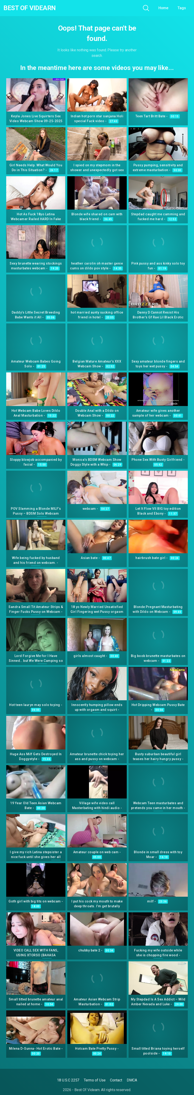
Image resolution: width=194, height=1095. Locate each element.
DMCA (132, 1080)
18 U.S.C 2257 (68, 1080)
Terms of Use (94, 1080)
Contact (116, 1080)
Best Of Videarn (29, 8)
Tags (181, 8)
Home (163, 8)
